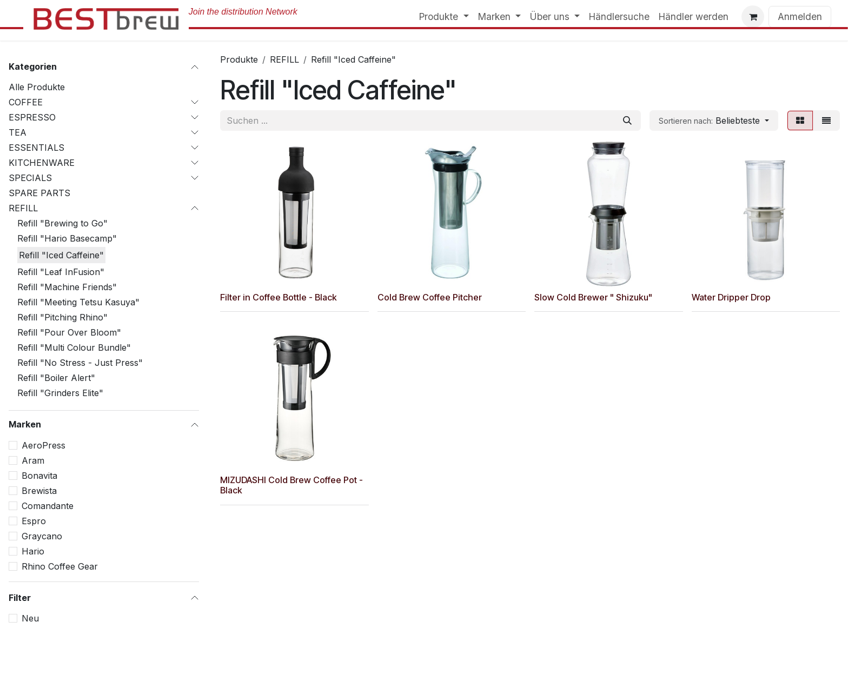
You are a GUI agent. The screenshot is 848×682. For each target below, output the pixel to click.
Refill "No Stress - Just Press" (80, 362)
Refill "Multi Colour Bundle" (74, 347)
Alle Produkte (37, 87)
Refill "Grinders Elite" (60, 392)
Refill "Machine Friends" (67, 287)
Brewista (39, 490)
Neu (30, 618)
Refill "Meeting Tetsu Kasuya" (78, 302)
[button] (714, 120)
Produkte (239, 59)
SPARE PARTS (39, 193)
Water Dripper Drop (731, 296)
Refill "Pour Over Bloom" (69, 332)
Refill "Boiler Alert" (56, 377)
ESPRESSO (32, 117)
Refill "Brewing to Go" (62, 223)
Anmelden (800, 16)
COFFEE (26, 102)
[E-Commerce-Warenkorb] (752, 16)
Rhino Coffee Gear (60, 566)
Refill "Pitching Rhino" (62, 317)
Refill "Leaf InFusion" (60, 271)
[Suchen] (627, 120)
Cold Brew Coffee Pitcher (429, 296)
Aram (33, 460)
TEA (18, 132)
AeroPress (43, 445)
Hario (33, 551)
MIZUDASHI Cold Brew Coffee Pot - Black (291, 485)
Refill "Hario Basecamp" (67, 238)
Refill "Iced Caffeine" (61, 255)
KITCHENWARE (42, 162)
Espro (34, 521)
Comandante (48, 505)
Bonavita (39, 475)
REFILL (23, 208)
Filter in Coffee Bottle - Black (278, 296)
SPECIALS (30, 177)
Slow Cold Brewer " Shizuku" (593, 296)
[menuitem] (443, 16)
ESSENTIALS (36, 147)
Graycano (42, 536)
